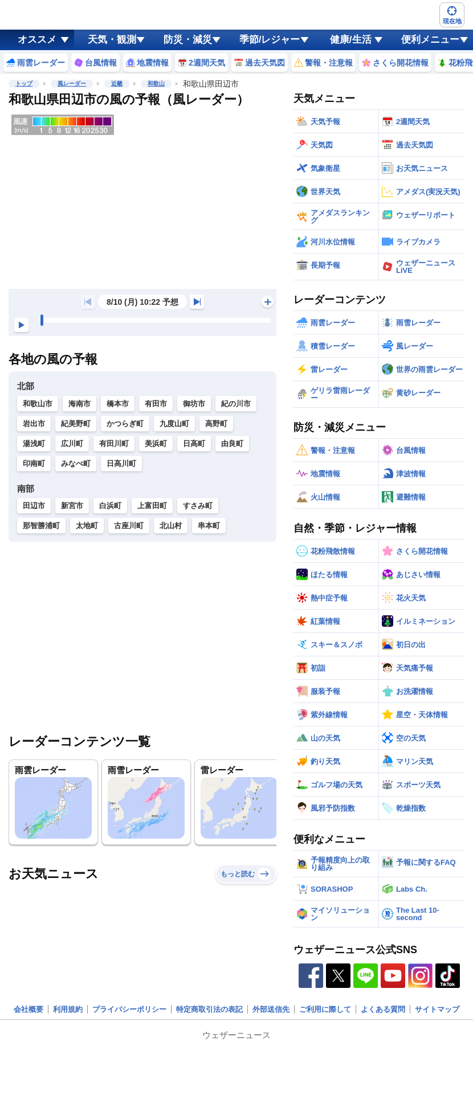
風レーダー (72, 83)
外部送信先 (270, 1009)
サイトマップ (437, 1009)
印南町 (34, 463)
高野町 (216, 423)
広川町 (72, 443)
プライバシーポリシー (129, 1009)
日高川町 (121, 463)
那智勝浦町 (41, 525)
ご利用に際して (325, 1009)
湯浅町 (34, 443)
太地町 (87, 525)
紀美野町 (76, 423)
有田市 (156, 403)
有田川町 (114, 443)
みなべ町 (76, 463)
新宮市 (72, 505)
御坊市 (194, 403)
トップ (23, 83)
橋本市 (118, 403)
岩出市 (34, 423)
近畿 (117, 83)
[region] (142, 200)
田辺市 (34, 505)
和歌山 (156, 83)
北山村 (171, 525)
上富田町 (152, 505)
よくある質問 (383, 1009)
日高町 (194, 443)
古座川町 (129, 525)
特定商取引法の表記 (209, 1009)
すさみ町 (198, 505)
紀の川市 (236, 403)
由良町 (232, 443)
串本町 (209, 525)
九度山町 (174, 423)
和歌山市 (37, 403)
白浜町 (110, 505)
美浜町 (156, 443)
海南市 (79, 403)
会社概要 (28, 1009)
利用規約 (68, 1009)
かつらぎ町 (125, 423)
